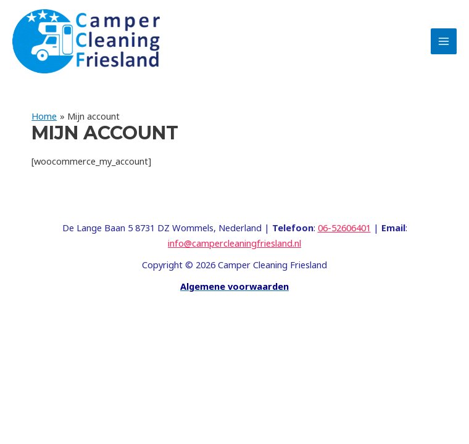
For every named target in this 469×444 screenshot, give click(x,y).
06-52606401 (344, 227)
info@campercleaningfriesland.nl (234, 243)
